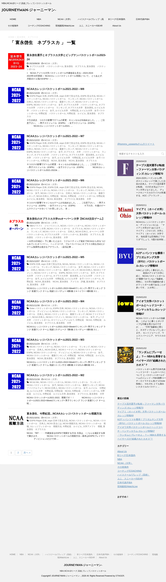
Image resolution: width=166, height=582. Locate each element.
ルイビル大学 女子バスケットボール (83, 278)
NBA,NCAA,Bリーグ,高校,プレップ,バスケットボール (83, 571)
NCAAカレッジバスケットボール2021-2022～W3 (55, 339)
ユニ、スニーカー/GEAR (90, 25)
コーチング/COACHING (39, 25)
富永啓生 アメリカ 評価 (72, 281)
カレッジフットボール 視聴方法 (46, 426)
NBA (39, 19)
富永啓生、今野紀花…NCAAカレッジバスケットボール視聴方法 (64, 413)
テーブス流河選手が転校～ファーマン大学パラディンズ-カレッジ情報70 (150, 169)
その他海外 (13, 25)
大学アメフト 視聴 (92, 426)
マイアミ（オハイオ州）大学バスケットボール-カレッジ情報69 (150, 213)
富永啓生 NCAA (66, 160)
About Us (116, 25)
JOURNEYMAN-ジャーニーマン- (29, 10)
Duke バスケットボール (41, 308)
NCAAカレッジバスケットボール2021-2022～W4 (55, 301)
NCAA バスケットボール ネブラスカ (65, 228)
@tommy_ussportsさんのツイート (136, 144)
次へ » (27, 452)
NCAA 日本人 (42, 196)
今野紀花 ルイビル (76, 113)
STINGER (119, 576)
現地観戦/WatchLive (64, 25)
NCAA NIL (34, 382)
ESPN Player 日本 (38, 96)
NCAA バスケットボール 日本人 (56, 193)
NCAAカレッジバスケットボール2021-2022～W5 (55, 257)
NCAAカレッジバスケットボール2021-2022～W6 (55, 180)
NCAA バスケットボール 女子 (68, 267)
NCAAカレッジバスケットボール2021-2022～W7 (55, 136)
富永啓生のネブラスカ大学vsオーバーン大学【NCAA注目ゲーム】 (66, 218)
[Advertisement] (141, 87)
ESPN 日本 (53, 96)
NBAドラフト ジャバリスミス (44, 226)
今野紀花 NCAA (49, 160)
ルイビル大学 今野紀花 (66, 110)
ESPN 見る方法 (88, 96)
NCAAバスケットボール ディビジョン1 (53, 352)
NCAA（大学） (65, 19)
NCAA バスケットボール (38, 190)
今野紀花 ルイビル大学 (54, 394)
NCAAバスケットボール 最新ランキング (46, 355)
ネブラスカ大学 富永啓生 (80, 107)
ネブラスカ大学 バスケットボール (46, 66)
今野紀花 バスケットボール (52, 113)
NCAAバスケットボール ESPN (49, 273)
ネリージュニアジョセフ (62, 320)
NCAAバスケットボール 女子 (48, 105)
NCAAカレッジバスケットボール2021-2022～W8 (55, 89)
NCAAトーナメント (55, 317)
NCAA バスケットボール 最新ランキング (54, 102)
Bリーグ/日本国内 (116, 19)
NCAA (99, 187)
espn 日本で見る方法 (70, 96)
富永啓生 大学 (83, 199)
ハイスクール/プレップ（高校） (91, 20)
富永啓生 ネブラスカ (75, 66)
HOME (13, 19)
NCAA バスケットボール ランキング (60, 99)
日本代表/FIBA (143, 19)
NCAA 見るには (54, 423)
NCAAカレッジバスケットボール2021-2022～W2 (55, 375)
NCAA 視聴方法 (70, 423)
